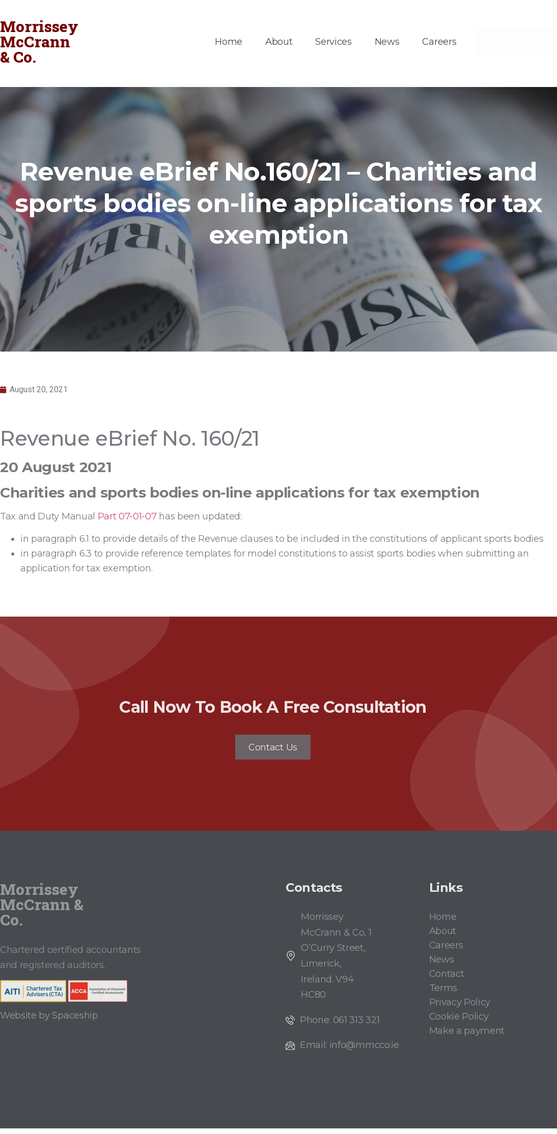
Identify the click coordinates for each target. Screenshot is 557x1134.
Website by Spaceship (49, 1021)
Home (228, 41)
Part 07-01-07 (128, 516)
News (387, 41)
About (278, 41)
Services (333, 41)
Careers (439, 41)
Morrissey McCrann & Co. (39, 41)
